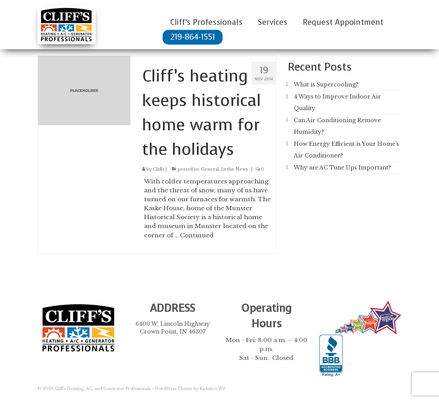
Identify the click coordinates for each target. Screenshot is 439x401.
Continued (197, 235)
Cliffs (159, 169)
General (210, 169)
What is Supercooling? (326, 84)
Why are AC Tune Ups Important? (342, 167)
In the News (234, 169)
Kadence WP (212, 388)
